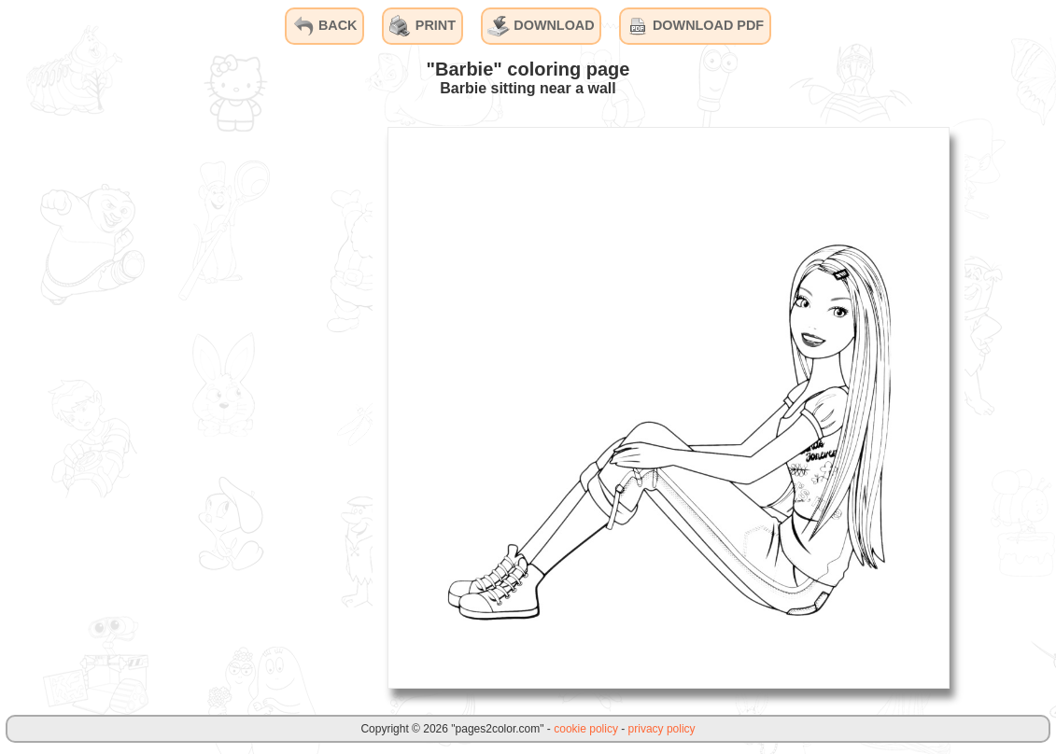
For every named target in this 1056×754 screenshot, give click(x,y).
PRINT (422, 26)
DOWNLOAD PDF (695, 26)
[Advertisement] (232, 407)
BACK (325, 26)
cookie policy (586, 728)
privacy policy (662, 728)
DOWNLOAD (540, 26)
